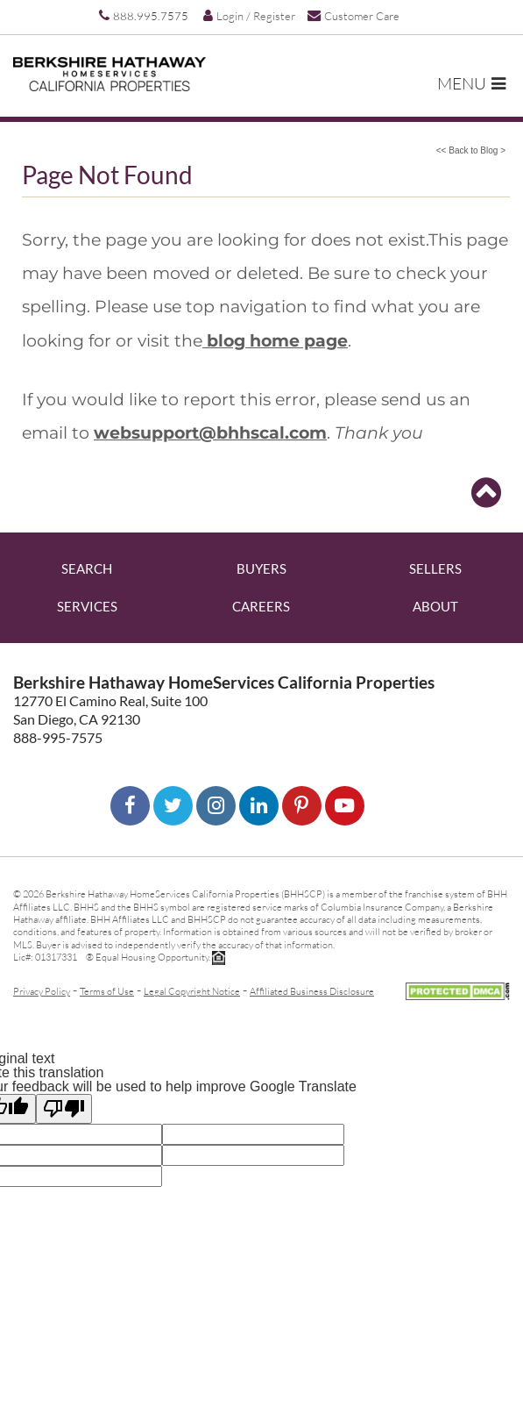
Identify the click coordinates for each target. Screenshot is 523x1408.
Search (86, 568)
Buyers (261, 568)
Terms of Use (107, 991)
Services (87, 606)
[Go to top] (486, 493)
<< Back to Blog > (470, 150)
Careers (261, 606)
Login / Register (249, 16)
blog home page (275, 340)
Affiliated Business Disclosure (312, 991)
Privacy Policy (41, 991)
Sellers (435, 568)
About (435, 606)
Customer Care (353, 15)
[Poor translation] (64, 1109)
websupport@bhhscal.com (210, 432)
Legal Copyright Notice (192, 991)
